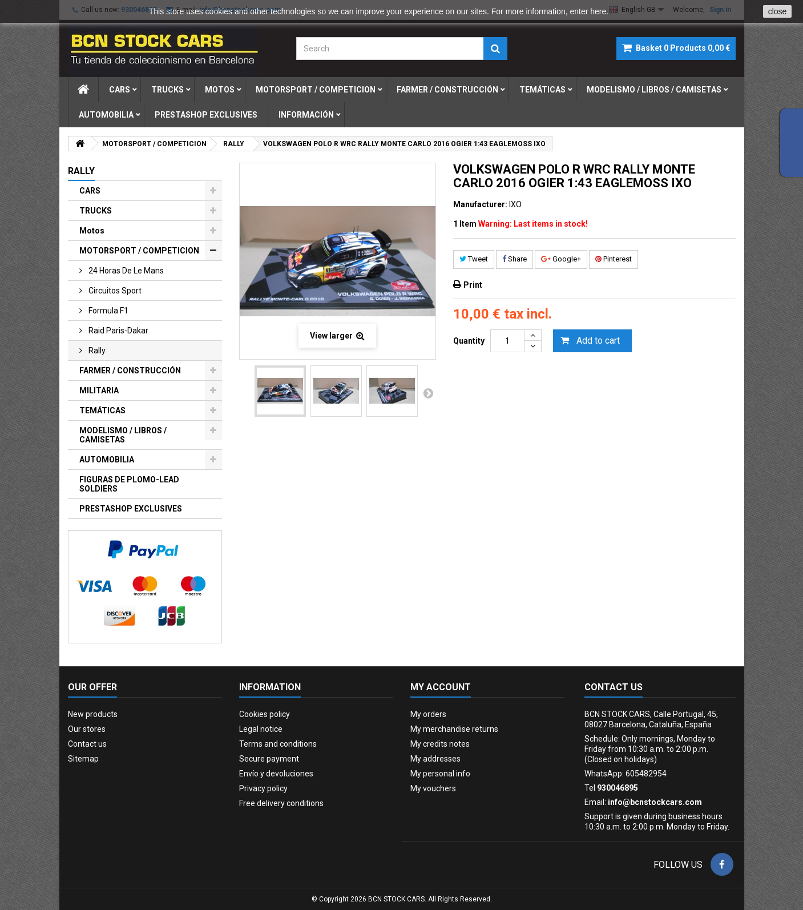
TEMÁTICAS (102, 410)
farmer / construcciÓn (447, 89)
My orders (428, 714)
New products (93, 714)
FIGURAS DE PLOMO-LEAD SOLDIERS (129, 484)
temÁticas (542, 89)
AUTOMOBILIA (106, 459)
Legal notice (261, 729)
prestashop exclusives (206, 114)
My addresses (435, 758)
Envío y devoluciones (276, 773)
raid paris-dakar (117, 330)
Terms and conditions (278, 743)
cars (119, 89)
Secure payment (269, 758)
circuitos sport (114, 290)
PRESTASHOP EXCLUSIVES (130, 508)
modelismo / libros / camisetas (654, 89)
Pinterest (613, 259)
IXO (515, 204)
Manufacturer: (480, 204)
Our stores (87, 729)
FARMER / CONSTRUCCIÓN (130, 370)
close (777, 11)
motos (220, 89)
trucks (167, 89)
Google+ (561, 259)
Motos (91, 230)
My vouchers (433, 788)
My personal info (440, 773)
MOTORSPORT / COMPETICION (139, 250)
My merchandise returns (454, 729)
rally (96, 350)
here (598, 11)
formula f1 (107, 310)
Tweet (473, 259)
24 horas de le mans (125, 270)
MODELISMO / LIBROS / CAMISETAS (123, 435)
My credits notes (440, 743)
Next (428, 392)
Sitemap (83, 758)
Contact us (87, 743)
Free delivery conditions (281, 803)
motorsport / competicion (316, 89)
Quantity (469, 340)
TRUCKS (95, 210)
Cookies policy (264, 714)
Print (472, 284)
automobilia (106, 114)
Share (514, 259)
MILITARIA (99, 390)
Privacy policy (263, 788)
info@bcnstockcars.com (655, 802)
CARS (89, 190)
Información (306, 114)
